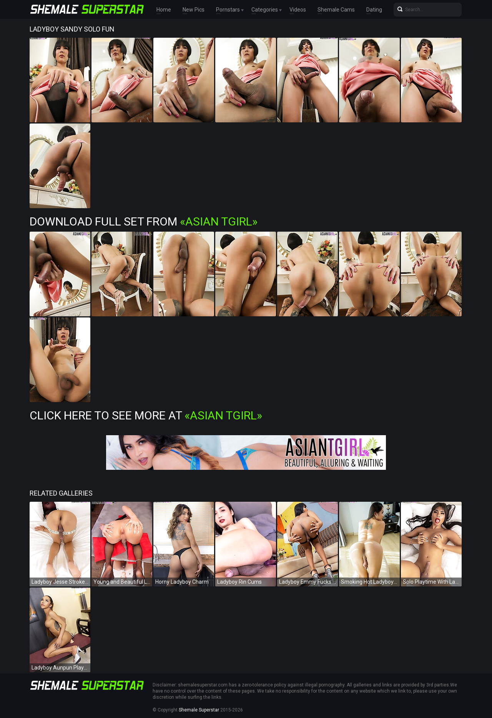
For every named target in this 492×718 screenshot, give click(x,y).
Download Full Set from (144, 221)
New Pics (193, 10)
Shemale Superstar (199, 710)
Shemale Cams (336, 10)
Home (163, 10)
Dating (374, 10)
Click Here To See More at (146, 415)
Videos (297, 10)
